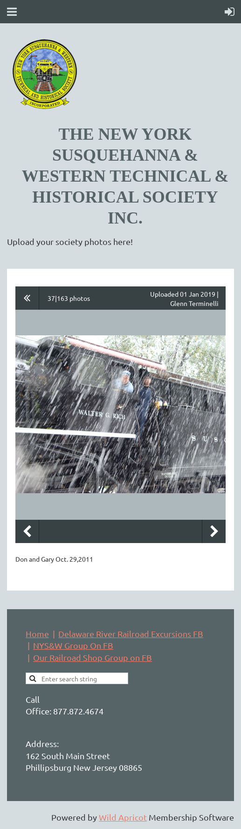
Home (37, 634)
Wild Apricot (123, 817)
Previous (27, 531)
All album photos (27, 298)
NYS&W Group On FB (73, 645)
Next (214, 531)
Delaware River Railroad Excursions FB (130, 634)
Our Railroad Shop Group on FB (92, 657)
